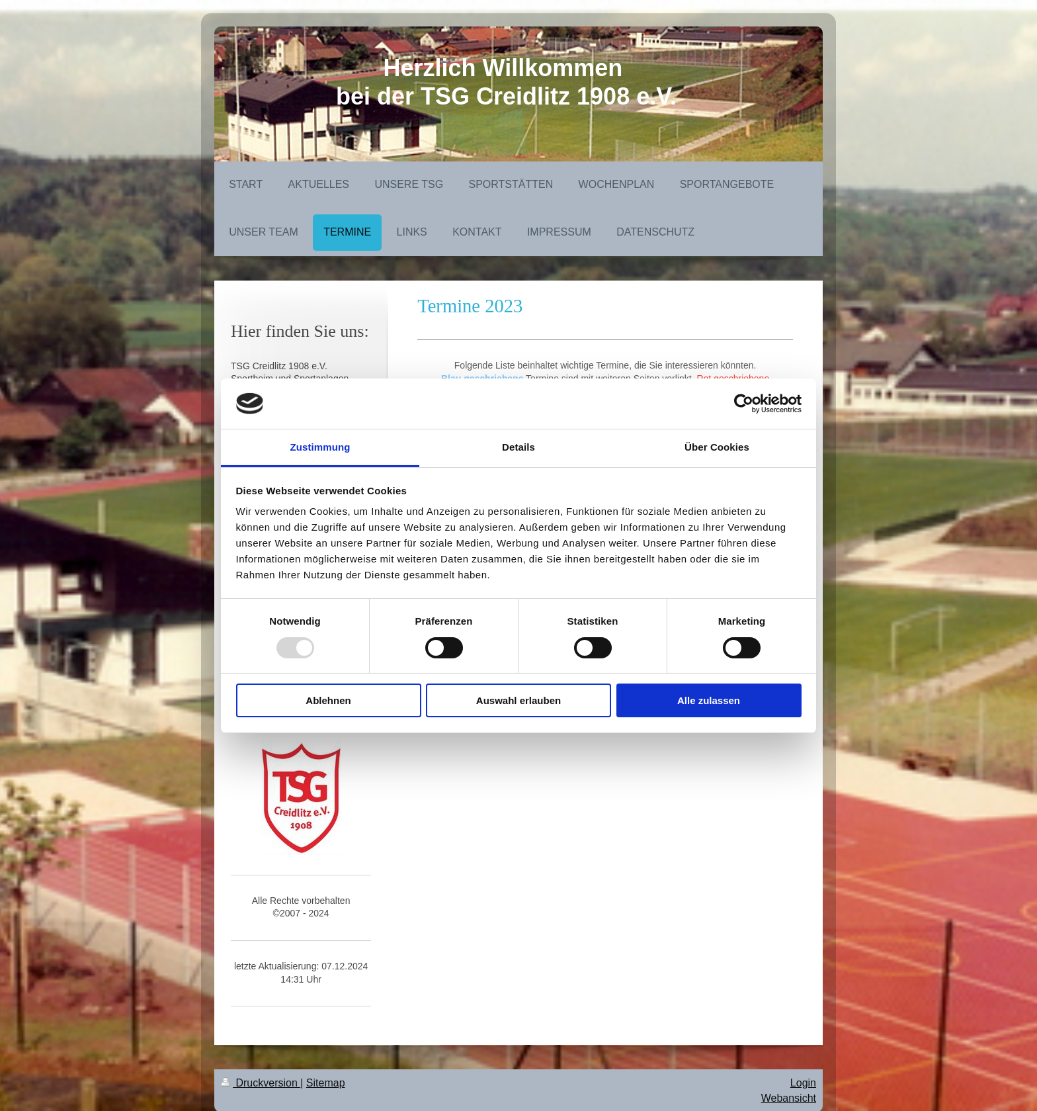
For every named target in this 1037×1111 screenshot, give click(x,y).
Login (803, 1083)
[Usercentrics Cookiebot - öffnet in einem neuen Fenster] (744, 404)
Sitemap (325, 1083)
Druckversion (260, 1083)
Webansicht (788, 1098)
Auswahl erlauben (518, 700)
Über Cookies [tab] (716, 447)
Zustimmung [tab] (320, 447)
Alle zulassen (708, 700)
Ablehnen (328, 700)
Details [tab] (518, 447)
